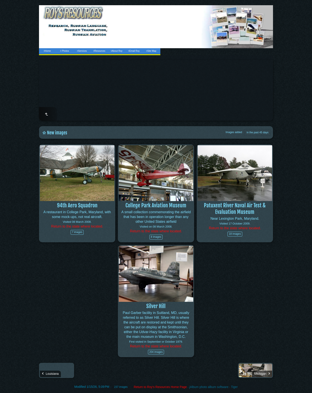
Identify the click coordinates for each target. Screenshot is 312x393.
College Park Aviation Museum (155, 205)
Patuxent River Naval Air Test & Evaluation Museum (235, 208)
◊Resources (99, 51)
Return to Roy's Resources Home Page (160, 387)
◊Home (47, 51)
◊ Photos (64, 51)
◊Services (82, 51)
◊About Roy (116, 51)
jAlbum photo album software (209, 387)
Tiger (234, 387)
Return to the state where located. (77, 226)
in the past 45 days (257, 132)
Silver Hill (156, 306)
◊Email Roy (134, 51)
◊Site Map (151, 51)
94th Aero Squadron (77, 205)
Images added (234, 132)
